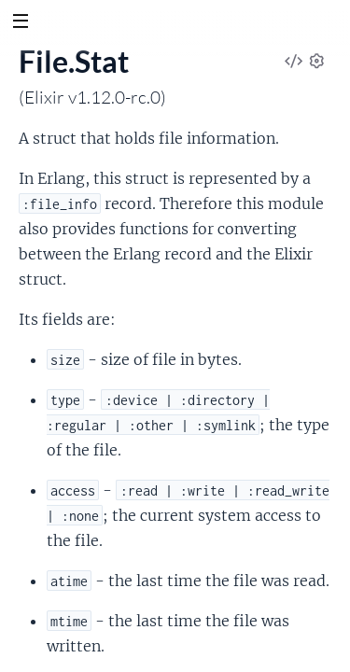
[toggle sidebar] (20, 23)
